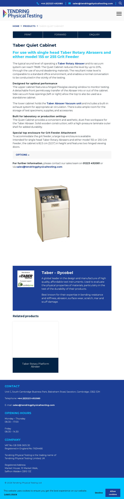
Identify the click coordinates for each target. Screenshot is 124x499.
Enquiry (94, 34)
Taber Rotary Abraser (71, 63)
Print (27, 34)
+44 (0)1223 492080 (52, 3)
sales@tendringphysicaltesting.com (93, 3)
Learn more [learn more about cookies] (10, 494)
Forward (60, 34)
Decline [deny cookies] (99, 493)
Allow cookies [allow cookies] (113, 492)
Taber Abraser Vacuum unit (64, 103)
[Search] (120, 3)
